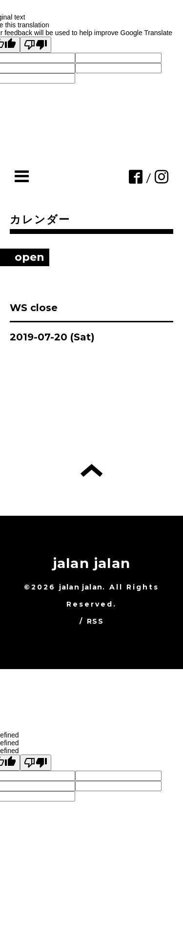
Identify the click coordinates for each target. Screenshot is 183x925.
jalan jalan (91, 563)
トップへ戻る (91, 470)
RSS (95, 621)
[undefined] (35, 763)
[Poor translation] (35, 45)
